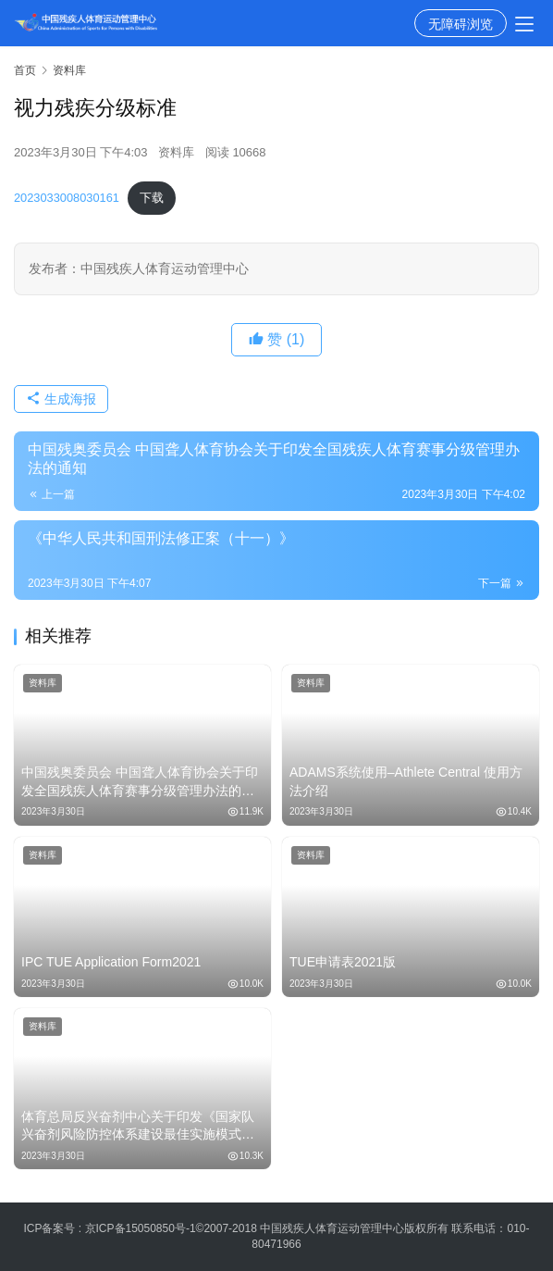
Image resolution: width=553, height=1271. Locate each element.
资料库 (176, 152)
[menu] (524, 24)
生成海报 (61, 399)
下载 (152, 198)
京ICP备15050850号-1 (140, 1228)
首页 (25, 70)
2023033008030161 (66, 198)
